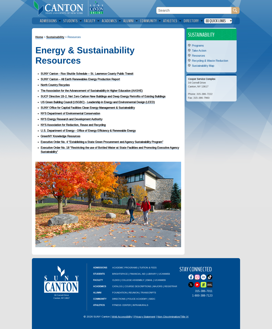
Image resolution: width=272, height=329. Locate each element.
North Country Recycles (55, 85)
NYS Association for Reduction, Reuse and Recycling (73, 125)
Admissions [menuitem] (48, 20)
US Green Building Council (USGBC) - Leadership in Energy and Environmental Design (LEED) (98, 102)
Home (39, 37)
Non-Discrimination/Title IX (173, 316)
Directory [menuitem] (191, 20)
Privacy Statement (144, 316)
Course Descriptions (138, 286)
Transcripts (148, 292)
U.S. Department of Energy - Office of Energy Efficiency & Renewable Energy (88, 130)
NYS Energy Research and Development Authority (71, 119)
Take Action (199, 50)
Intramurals (140, 305)
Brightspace (120, 274)
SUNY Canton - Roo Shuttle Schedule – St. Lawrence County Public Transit (87, 73)
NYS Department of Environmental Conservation (70, 113)
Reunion (134, 292)
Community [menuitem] (148, 20)
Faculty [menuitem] (89, 20)
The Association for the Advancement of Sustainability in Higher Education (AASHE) (92, 90)
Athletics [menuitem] (170, 20)
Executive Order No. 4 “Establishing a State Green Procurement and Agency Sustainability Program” (102, 142)
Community (100, 299)
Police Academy (137, 299)
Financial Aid (137, 274)
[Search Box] (194, 10)
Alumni (97, 292)
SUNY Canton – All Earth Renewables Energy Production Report (80, 79)
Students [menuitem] (70, 20)
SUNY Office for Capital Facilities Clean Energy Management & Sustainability (88, 107)
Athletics (99, 305)
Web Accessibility (122, 316)
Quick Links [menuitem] (218, 20)
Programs (198, 45)
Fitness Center (121, 305)
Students (99, 274)
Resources (198, 55)
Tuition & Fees (148, 267)
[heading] (60, 8)
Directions (119, 299)
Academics (99, 286)
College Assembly (132, 280)
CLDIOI (116, 280)
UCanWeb (164, 274)
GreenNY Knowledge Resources (60, 136)
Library (152, 274)
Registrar (170, 286)
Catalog (117, 286)
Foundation (119, 292)
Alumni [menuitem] (128, 20)
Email (149, 280)
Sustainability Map (203, 65)
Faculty (98, 280)
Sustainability (55, 37)
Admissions (100, 267)
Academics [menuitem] (109, 20)
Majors (158, 286)
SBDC (152, 299)
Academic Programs (125, 267)
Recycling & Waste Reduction (210, 60)
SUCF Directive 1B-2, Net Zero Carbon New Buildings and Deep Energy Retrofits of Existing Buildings (103, 96)
